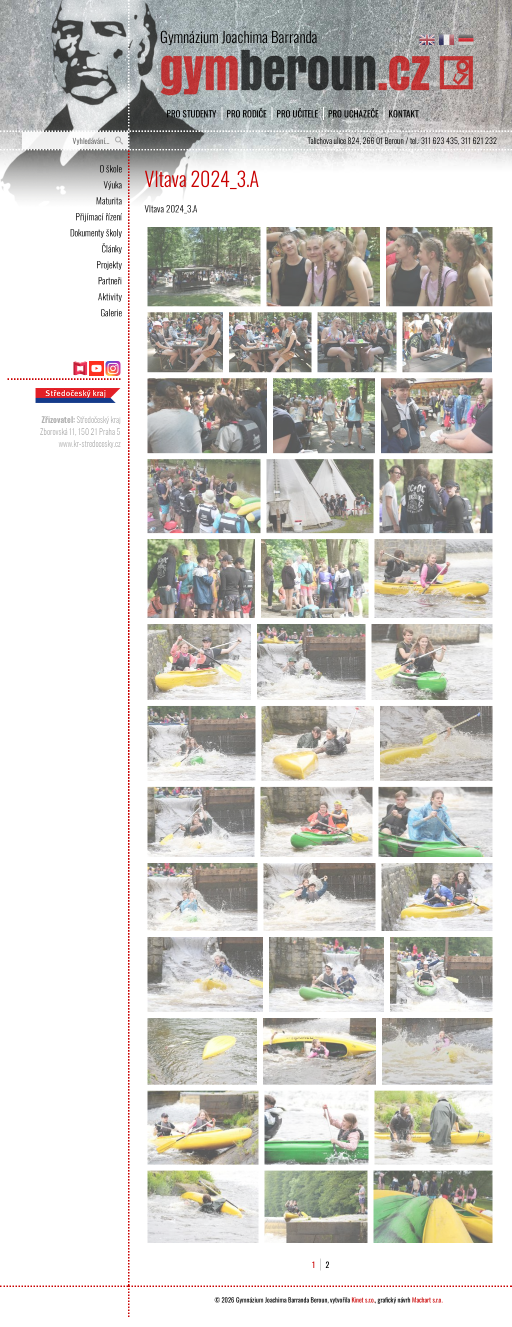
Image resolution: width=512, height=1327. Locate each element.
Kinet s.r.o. (363, 1300)
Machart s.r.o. (427, 1300)
